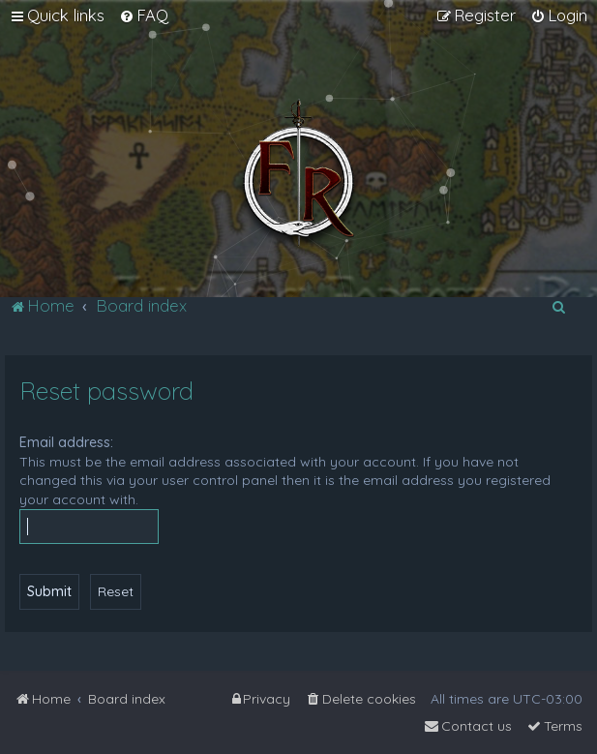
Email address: (66, 442)
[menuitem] (143, 15)
